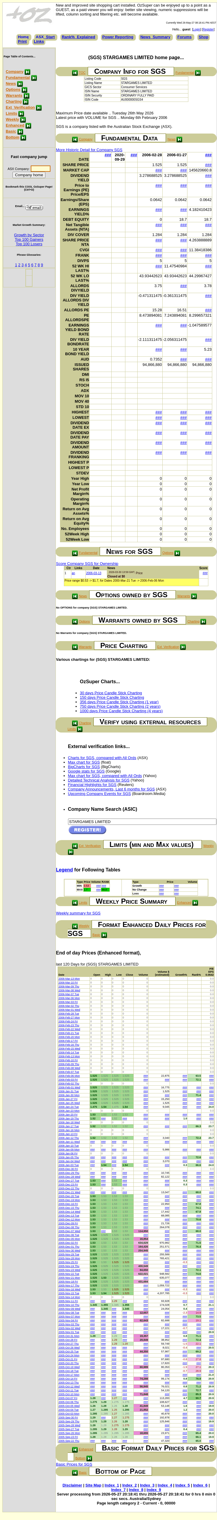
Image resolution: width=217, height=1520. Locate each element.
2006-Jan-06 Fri (68, 1153)
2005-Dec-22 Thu (69, 1188)
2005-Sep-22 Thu (69, 1440)
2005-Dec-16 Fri (68, 1203)
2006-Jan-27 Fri (68, 1099)
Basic (11, 131)
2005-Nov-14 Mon (69, 1297)
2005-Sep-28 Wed (69, 1425)
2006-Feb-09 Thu (69, 1064)
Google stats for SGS (86, 771)
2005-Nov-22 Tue (69, 1273)
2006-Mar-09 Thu (69, 986)
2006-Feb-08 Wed (69, 1068)
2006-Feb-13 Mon (69, 1056)
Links (39, 41)
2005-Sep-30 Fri (68, 1417)
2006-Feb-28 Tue (69, 1013)
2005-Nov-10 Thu (69, 1304)
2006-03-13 (93, 573)
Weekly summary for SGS (78, 913)
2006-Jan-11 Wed (69, 1141)
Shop (204, 37)
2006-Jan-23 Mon (69, 1110)
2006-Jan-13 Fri (68, 1134)
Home (23, 37)
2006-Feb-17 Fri (68, 1040)
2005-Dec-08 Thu (69, 1227)
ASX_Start (45, 37)
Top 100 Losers (29, 244)
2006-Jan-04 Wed (69, 1161)
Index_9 (154, 1489)
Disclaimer (72, 1485)
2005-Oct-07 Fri (68, 1398)
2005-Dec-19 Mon (69, 1200)
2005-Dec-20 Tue (69, 1196)
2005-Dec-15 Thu (69, 1207)
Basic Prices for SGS (74, 1464)
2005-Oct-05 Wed (69, 1405)
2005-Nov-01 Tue (69, 1332)
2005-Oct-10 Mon (69, 1394)
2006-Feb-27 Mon (69, 1017)
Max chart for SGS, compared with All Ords (105, 775)
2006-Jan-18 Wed (69, 1122)
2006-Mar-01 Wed (69, 1009)
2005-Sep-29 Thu (69, 1421)
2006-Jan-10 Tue (69, 1145)
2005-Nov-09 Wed (69, 1308)
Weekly (12, 119)
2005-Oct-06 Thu (69, 1402)
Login (196, 29)
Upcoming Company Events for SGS (99, 793)
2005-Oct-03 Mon (69, 1413)
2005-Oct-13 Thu (69, 1382)
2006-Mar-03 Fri (68, 1001)
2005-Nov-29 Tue (69, 1254)
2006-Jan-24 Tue (69, 1106)
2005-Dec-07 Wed (69, 1231)
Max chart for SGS (84, 762)
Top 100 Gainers (29, 239)
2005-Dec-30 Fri (68, 1168)
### (108, 155)
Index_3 (147, 1485)
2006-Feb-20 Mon (69, 1036)
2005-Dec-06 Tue (69, 1235)
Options (13, 89)
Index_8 (136, 1489)
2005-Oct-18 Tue (69, 1370)
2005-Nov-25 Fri (68, 1262)
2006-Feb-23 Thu (69, 1025)
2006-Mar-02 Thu (69, 1005)
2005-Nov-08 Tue (69, 1312)
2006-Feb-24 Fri (68, 1021)
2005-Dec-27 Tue (69, 1180)
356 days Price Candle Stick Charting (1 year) (119, 702)
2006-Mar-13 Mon (69, 978)
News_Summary (155, 37)
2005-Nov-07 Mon (69, 1316)
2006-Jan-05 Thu (69, 1157)
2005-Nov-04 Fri (68, 1320)
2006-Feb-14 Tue (69, 1052)
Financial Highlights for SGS (92, 784)
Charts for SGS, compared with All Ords (102, 758)
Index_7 (118, 1489)
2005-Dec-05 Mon (69, 1238)
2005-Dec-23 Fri (68, 1184)
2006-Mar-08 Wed (69, 990)
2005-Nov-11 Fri (68, 1301)
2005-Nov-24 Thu (69, 1266)
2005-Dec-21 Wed (69, 1192)
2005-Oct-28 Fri (68, 1339)
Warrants (14, 95)
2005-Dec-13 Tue (69, 1215)
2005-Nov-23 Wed (69, 1269)
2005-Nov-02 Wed (69, 1328)
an (73, 573)
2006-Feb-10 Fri (68, 1060)
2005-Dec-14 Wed (69, 1211)
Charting (13, 101)
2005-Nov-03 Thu (69, 1324)
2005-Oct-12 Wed (69, 1386)
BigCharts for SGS (84, 766)
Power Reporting (117, 37)
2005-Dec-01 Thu (69, 1246)
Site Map (93, 1485)
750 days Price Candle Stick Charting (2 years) (120, 706)
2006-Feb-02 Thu (69, 1083)
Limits (11, 113)
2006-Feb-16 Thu (69, 1044)
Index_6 (200, 1485)
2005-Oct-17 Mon (69, 1374)
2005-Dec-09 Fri (68, 1223)
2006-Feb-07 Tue (69, 1071)
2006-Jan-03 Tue (69, 1165)
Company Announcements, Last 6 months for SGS (111, 789)
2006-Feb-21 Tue (69, 1033)
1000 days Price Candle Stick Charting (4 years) (121, 711)
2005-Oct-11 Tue (69, 1390)
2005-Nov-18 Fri (68, 1281)
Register (208, 29)
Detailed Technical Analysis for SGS (99, 780)
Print (22, 41)
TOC (82, 72)
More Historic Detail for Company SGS (89, 150)
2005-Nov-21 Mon (69, 1277)
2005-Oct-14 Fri (68, 1378)
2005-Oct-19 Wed (69, 1367)
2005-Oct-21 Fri (68, 1359)
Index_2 (129, 1485)
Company (14, 71)
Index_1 (111, 1485)
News (11, 83)
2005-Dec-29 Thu (69, 1172)
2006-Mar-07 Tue (69, 994)
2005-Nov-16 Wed (69, 1289)
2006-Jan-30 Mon (69, 1095)
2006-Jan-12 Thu (69, 1137)
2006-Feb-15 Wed (69, 1048)
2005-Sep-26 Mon (69, 1433)
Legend (64, 869)
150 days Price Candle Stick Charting (112, 697)
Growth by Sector (29, 235)
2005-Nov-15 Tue (69, 1293)
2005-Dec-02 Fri (68, 1242)
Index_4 (165, 1485)
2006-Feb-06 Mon (69, 1075)
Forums (184, 37)
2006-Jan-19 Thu (69, 1118)
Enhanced (15, 125)
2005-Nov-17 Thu (69, 1285)
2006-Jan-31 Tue (69, 1091)
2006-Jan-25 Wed (69, 1102)
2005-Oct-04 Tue (69, 1409)
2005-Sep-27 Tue (69, 1429)
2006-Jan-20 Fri (68, 1114)
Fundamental (18, 77)
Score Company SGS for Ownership (87, 563)
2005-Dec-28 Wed (69, 1176)
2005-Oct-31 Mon (69, 1335)
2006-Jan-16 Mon (69, 1130)
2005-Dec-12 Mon (69, 1219)
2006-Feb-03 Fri (68, 1079)
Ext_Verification (20, 107)
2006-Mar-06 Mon (69, 998)
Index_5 (183, 1485)
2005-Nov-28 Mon (69, 1258)
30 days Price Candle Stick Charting (111, 693)
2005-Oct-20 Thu (69, 1363)
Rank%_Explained (78, 37)
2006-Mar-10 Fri (68, 982)
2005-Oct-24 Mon (69, 1355)
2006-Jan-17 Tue (69, 1126)
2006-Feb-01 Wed (69, 1087)
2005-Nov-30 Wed (69, 1250)
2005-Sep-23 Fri (68, 1436)
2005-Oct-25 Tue (69, 1351)
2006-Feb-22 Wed (69, 1029)
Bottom (12, 137)
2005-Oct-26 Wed (69, 1347)
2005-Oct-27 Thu (69, 1343)
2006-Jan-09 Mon (69, 1149)
